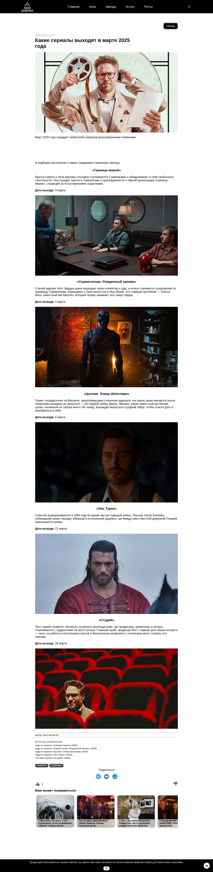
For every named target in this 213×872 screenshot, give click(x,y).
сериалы (42, 765)
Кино (92, 6)
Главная (73, 6)
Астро (130, 6)
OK (106, 868)
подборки (56, 765)
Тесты (148, 6)
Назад (171, 26)
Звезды (110, 6)
